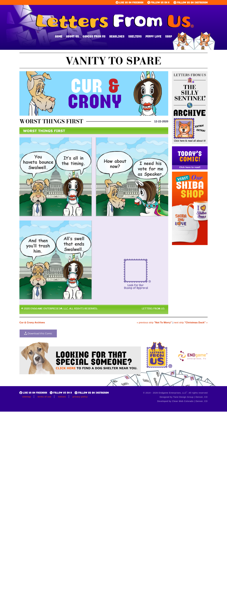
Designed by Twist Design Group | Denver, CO (184, 397)
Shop (168, 36)
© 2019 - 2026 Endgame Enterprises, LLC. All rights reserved (175, 393)
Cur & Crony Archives (32, 322)
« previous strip (154, 322)
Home (58, 36)
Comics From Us (94, 36)
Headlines (117, 36)
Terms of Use (44, 396)
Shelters (135, 36)
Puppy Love (153, 36)
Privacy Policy (80, 396)
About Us (72, 36)
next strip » (191, 322)
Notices (62, 396)
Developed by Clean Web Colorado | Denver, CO (182, 401)
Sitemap (26, 396)
